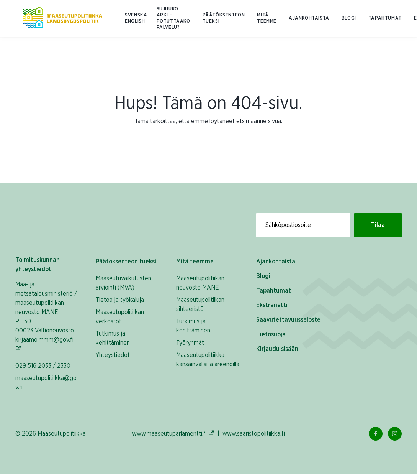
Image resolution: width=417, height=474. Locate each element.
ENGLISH (135, 21)
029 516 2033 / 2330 (42, 366)
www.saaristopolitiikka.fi (253, 434)
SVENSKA (136, 15)
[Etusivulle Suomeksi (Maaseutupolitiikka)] (62, 18)
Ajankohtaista (309, 18)
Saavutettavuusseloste (288, 320)
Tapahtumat (385, 18)
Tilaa (378, 225)
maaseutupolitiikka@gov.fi (46, 382)
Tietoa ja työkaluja (120, 300)
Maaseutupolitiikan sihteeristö (200, 304)
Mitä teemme (266, 18)
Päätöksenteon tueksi (224, 18)
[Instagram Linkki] (395, 434)
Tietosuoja (271, 334)
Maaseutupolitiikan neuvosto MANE (200, 283)
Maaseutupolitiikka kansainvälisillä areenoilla (207, 359)
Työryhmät (190, 343)
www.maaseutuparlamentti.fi (173, 433)
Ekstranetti (272, 305)
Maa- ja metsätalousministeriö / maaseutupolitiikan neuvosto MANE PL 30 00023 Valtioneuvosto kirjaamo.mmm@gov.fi (47, 316)
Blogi (349, 18)
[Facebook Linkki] (376, 434)
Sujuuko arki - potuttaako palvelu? (173, 18)
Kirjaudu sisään (277, 349)
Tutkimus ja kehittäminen (113, 338)
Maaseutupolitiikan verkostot (120, 316)
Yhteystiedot (113, 355)
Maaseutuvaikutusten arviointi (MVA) (123, 283)
